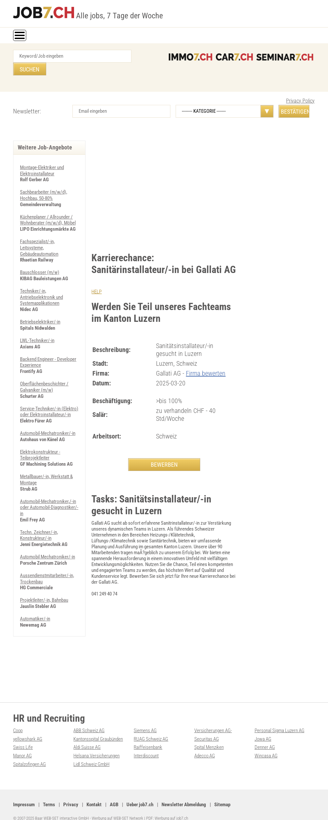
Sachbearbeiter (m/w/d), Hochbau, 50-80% (43, 182)
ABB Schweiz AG (89, 721)
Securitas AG (206, 729)
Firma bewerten (205, 360)
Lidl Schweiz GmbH (91, 754)
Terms (49, 794)
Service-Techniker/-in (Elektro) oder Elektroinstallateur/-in (49, 394)
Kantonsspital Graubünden (98, 729)
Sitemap (222, 794)
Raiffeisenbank (148, 738)
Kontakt (94, 794)
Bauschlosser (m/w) (39, 258)
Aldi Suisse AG (87, 738)
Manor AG (22, 746)
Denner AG (265, 738)
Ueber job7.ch (139, 794)
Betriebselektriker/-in (40, 306)
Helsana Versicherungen (96, 746)
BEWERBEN (164, 451)
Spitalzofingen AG (29, 754)
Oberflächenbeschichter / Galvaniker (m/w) (44, 370)
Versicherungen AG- (213, 721)
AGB (114, 794)
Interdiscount (146, 746)
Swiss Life (23, 738)
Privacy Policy (300, 88)
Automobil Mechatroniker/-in (47, 537)
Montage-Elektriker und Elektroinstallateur (42, 158)
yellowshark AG (27, 729)
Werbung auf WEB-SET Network (117, 807)
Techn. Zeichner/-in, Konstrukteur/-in (39, 515)
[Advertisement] (164, 177)
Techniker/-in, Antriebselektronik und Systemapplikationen (41, 282)
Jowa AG (263, 729)
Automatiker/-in (35, 598)
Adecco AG (204, 746)
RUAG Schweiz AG (151, 729)
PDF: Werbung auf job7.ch (167, 807)
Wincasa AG (266, 746)
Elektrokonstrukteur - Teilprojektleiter (40, 437)
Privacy (70, 794)
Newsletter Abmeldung (184, 794)
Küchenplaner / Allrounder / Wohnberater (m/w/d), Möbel (48, 206)
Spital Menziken (209, 738)
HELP (96, 279)
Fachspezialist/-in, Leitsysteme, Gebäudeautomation (39, 233)
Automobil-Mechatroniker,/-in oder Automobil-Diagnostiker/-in (49, 488)
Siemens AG (145, 721)
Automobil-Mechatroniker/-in (47, 416)
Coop (18, 721)
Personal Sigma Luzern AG (279, 721)
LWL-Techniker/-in (37, 324)
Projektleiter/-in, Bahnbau (44, 579)
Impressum (24, 794)
